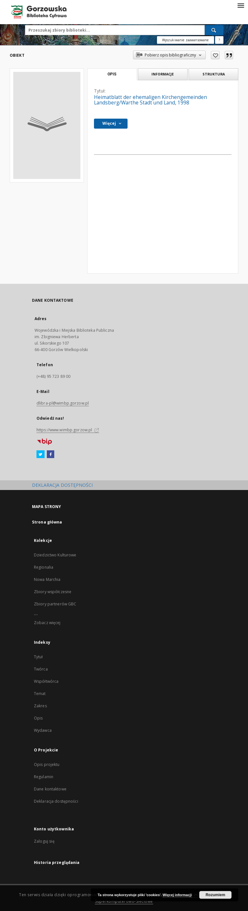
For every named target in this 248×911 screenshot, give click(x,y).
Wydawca (43, 730)
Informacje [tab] (162, 74)
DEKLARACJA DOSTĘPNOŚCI (62, 485)
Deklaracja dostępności (56, 801)
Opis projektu (47, 764)
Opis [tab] (112, 74)
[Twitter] (40, 454)
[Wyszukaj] (214, 30)
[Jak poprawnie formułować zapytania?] (219, 40)
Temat (40, 693)
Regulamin (43, 776)
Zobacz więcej (47, 622)
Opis (38, 718)
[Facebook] (50, 454)
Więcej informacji (177, 895)
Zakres (40, 706)
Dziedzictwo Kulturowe (55, 555)
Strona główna (47, 522)
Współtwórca (46, 681)
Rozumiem (215, 895)
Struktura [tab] (213, 74)
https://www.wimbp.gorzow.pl (67, 430)
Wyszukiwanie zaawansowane (185, 40)
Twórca (41, 669)
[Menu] (240, 5)
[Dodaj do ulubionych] (215, 55)
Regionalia (43, 567)
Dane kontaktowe (50, 789)
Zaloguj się (44, 841)
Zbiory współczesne (52, 591)
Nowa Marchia (47, 579)
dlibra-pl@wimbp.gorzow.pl (62, 403)
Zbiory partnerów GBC (55, 604)
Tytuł (38, 657)
